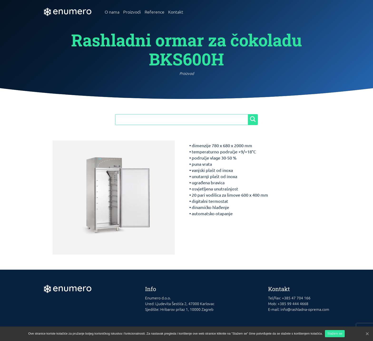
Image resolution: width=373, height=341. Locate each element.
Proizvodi (132, 12)
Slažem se (334, 333)
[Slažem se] (367, 333)
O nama (112, 12)
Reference (154, 12)
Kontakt (175, 12)
